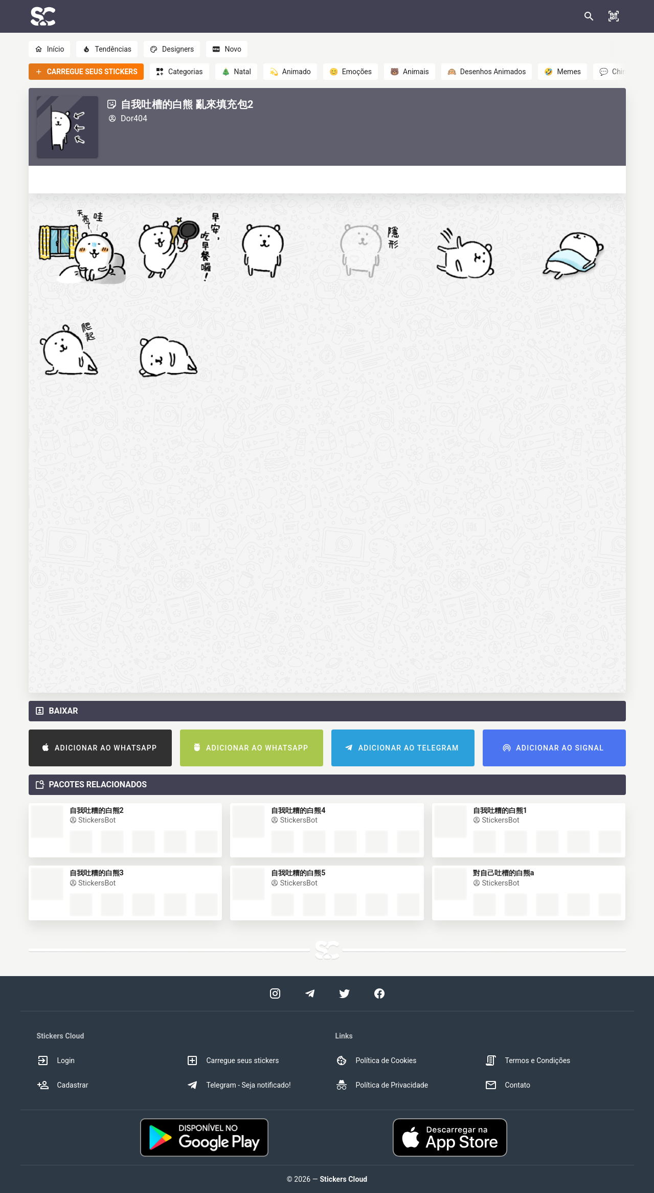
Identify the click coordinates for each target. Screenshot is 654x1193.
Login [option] (56, 1060)
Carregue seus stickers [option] (232, 1060)
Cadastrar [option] (62, 1085)
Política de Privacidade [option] (382, 1085)
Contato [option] (507, 1085)
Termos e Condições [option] (528, 1060)
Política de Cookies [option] (376, 1060)
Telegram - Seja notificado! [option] (238, 1085)
